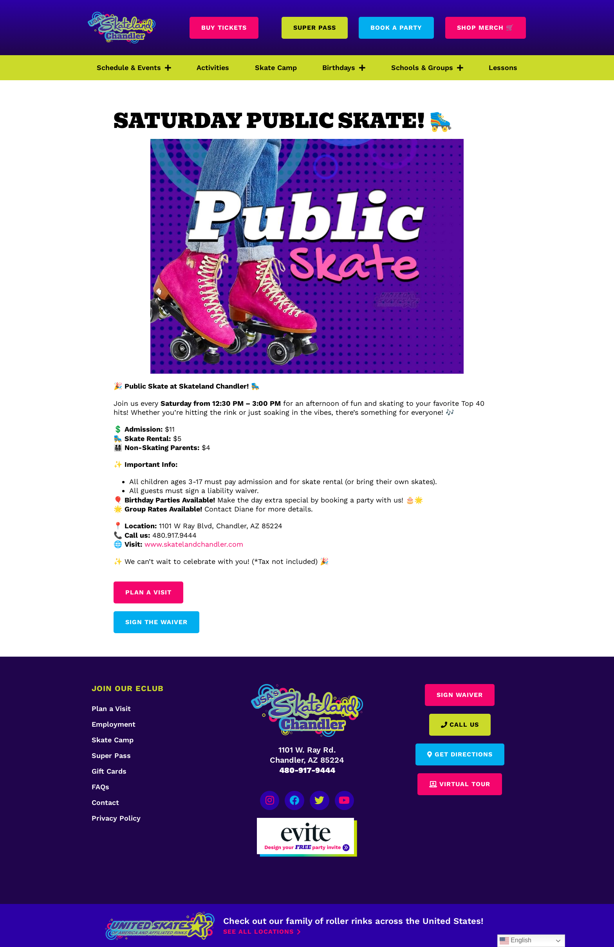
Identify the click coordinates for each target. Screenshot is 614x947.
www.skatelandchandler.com (193, 544)
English (515, 940)
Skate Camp (276, 67)
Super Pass (111, 755)
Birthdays (343, 67)
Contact (105, 802)
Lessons (503, 67)
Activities (213, 67)
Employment (113, 724)
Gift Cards (109, 771)
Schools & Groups (427, 67)
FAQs (100, 787)
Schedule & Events (134, 67)
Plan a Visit (111, 708)
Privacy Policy (116, 818)
